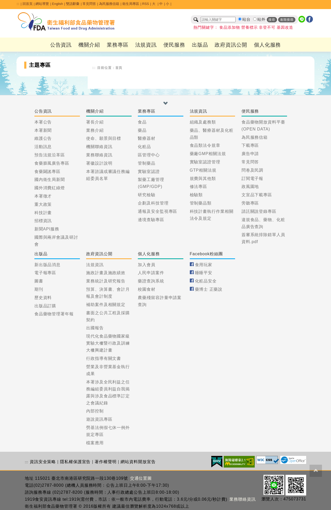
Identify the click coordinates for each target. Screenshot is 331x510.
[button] (165, 103)
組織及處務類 (203, 122)
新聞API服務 (46, 229)
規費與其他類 (203, 178)
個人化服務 (267, 45)
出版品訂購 (45, 306)
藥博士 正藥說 (209, 289)
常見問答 (89, 4)
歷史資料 (43, 297)
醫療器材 (146, 138)
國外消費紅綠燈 (49, 188)
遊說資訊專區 (99, 419)
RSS (145, 4)
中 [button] (161, 4)
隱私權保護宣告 (75, 462)
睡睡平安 (204, 273)
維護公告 (43, 138)
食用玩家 (204, 265)
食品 (142, 122)
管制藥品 (146, 163)
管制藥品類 (201, 203)
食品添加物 (229, 27)
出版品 (200, 45)
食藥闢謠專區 (47, 171)
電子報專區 (45, 273)
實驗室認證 (149, 171)
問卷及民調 (253, 170)
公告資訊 (61, 45)
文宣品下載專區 (257, 195)
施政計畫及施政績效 (105, 273)
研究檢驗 (146, 195)
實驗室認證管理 (205, 162)
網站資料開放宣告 (138, 462)
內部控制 (95, 411)
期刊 (38, 289)
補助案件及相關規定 (105, 304)
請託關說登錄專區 (259, 211)
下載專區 (250, 145)
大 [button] (154, 4)
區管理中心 (149, 155)
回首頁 (27, 4)
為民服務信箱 (109, 4)
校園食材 (146, 289)
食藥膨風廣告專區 (51, 163)
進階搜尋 (287, 19)
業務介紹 (95, 130)
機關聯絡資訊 (99, 146)
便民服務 (174, 45)
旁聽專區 (250, 203)
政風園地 (250, 186)
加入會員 (146, 265)
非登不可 (267, 27)
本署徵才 (43, 196)
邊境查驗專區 (151, 219)
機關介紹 (89, 45)
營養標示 (249, 27)
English (57, 4)
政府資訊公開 (231, 45)
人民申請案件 (151, 273)
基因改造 (285, 27)
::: (18, 4)
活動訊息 (43, 146)
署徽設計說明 (99, 163)
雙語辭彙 (72, 4)
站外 (261, 19)
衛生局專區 (130, 4)
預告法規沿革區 (49, 155)
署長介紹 (95, 122)
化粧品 (144, 146)
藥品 (142, 130)
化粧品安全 (206, 281)
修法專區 (198, 186)
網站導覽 (42, 4)
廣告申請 (250, 153)
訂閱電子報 (253, 178)
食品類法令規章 (205, 145)
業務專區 (118, 45)
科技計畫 (43, 212)
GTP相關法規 (203, 170)
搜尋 (271, 19)
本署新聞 (43, 130)
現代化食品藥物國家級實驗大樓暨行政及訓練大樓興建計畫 (108, 343)
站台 (246, 19)
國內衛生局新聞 (49, 179)
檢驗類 (196, 195)
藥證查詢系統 (151, 281)
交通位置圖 (141, 478)
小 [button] (167, 4)
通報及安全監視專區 (157, 211)
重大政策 (43, 204)
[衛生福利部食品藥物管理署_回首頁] (66, 21)
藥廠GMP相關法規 (208, 153)
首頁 (119, 68)
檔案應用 (95, 443)
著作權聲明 (106, 462)
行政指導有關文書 (103, 358)
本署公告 (43, 122)
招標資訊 (43, 220)
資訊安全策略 (43, 462)
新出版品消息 (47, 265)
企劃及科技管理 (153, 203)
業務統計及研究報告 (105, 281)
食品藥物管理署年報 (54, 314)
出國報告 (95, 328)
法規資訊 (146, 45)
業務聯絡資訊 (99, 155)
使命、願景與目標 (103, 138)
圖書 (38, 281)
